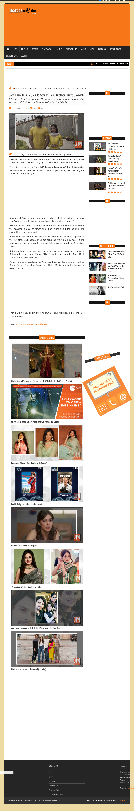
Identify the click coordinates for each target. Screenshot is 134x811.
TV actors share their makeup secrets (26, 586)
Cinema (20, 324)
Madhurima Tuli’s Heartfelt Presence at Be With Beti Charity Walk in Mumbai (41, 381)
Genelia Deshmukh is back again (24, 545)
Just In (24, 55)
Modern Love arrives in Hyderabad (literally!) (28, 669)
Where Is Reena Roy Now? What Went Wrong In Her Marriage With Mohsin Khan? (116, 267)
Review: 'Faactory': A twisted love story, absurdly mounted (114, 158)
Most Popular (107, 246)
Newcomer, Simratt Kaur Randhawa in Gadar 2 (29, 463)
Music (92, 49)
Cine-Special (41, 324)
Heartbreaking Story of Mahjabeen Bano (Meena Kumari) (116, 278)
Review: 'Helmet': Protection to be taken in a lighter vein (116, 146)
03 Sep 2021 (27, 88)
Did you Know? (115, 49)
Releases (24, 49)
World (83, 49)
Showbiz (29, 324)
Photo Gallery (71, 49)
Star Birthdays (12, 55)
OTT (51, 776)
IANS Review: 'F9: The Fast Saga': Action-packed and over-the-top (116, 186)
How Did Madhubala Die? (116, 287)
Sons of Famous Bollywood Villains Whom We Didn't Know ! (116, 254)
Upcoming (58, 49)
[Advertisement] (86, 24)
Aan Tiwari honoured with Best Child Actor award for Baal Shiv (35, 628)
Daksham (122, 800)
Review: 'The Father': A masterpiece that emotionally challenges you (115, 172)
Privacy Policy (54, 789)
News (16, 49)
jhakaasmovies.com (53, 800)
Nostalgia (102, 49)
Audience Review (56, 793)
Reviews (35, 49)
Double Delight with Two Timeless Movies (27, 504)
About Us (53, 780)
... (10, 320)
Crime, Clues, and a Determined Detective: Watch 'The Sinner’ (35, 421)
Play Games (46, 49)
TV (50, 771)
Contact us (53, 785)
